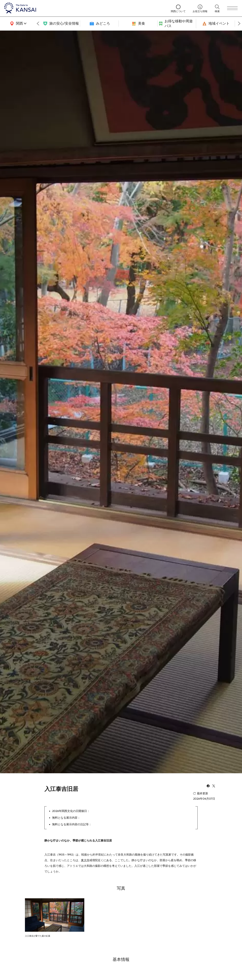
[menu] (232, 8)
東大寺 (85, 860)
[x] (213, 786)
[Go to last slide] (38, 23)
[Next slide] (239, 23)
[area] (17, 23)
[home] (84, 8)
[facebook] (208, 786)
